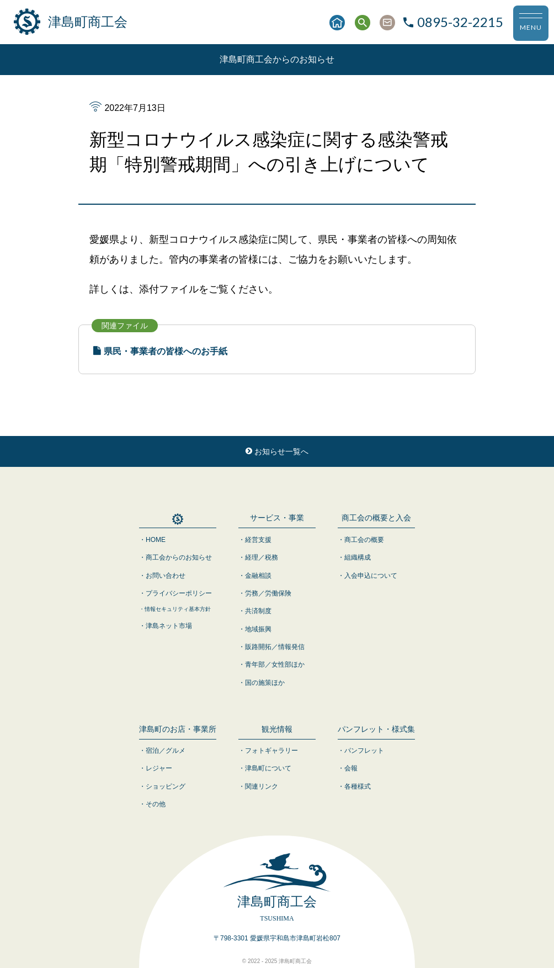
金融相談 (258, 575)
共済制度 (258, 611)
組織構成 (357, 557)
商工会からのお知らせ (179, 557)
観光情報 (277, 729)
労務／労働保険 (268, 593)
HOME (156, 540)
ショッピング (165, 786)
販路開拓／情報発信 (275, 647)
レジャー (159, 768)
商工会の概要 (364, 540)
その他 (156, 804)
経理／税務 (261, 557)
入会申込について (370, 575)
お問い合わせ (165, 575)
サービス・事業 (277, 517)
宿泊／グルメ (165, 750)
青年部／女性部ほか (275, 664)
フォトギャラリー (271, 750)
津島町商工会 (70, 22)
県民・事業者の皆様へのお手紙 (160, 351)
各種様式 (357, 786)
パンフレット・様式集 (376, 729)
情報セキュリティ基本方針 (178, 609)
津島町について (268, 768)
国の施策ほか (265, 683)
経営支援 (258, 540)
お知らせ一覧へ (277, 451)
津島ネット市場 (169, 626)
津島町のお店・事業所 (177, 729)
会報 (351, 768)
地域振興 (258, 629)
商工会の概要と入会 (376, 517)
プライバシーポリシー (179, 593)
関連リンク (261, 786)
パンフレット (364, 750)
